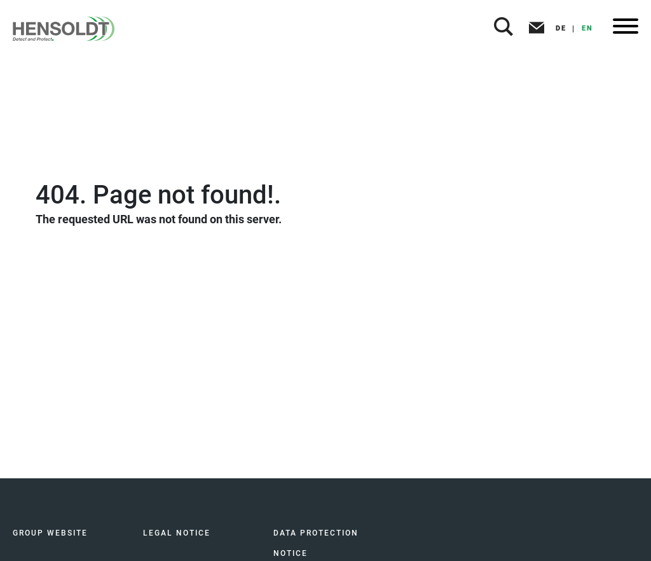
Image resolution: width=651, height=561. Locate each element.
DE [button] (561, 28)
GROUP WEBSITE (50, 533)
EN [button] (587, 28)
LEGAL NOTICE (176, 533)
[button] (503, 28)
